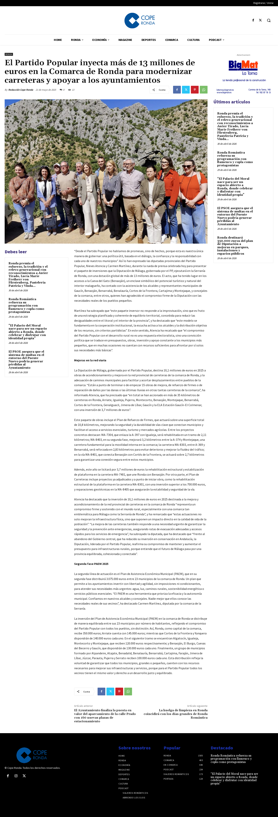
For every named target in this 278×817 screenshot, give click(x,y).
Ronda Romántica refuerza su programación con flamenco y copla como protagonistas (26, 305)
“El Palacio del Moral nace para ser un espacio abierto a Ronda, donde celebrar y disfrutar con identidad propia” (28, 332)
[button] (268, 20)
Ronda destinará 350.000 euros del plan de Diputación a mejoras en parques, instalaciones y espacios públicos (235, 246)
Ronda (9, 54)
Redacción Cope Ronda (20, 89)
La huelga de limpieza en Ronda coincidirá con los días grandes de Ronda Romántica (176, 714)
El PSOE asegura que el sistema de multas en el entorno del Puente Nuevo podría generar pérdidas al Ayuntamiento (26, 360)
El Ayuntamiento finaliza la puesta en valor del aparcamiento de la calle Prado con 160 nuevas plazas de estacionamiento (105, 715)
